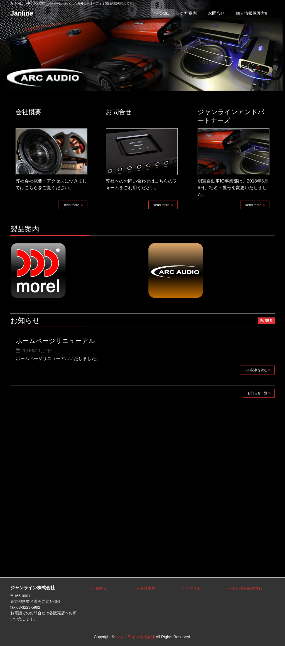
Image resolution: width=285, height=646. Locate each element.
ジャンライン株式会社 (135, 637)
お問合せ (119, 111)
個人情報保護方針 (246, 588)
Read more (71, 205)
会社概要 (28, 111)
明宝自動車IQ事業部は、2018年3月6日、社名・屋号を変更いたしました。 (233, 188)
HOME (100, 588)
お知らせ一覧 (257, 393)
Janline (21, 13)
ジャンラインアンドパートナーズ (231, 116)
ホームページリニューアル (55, 340)
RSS (268, 320)
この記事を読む (255, 370)
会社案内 (148, 588)
